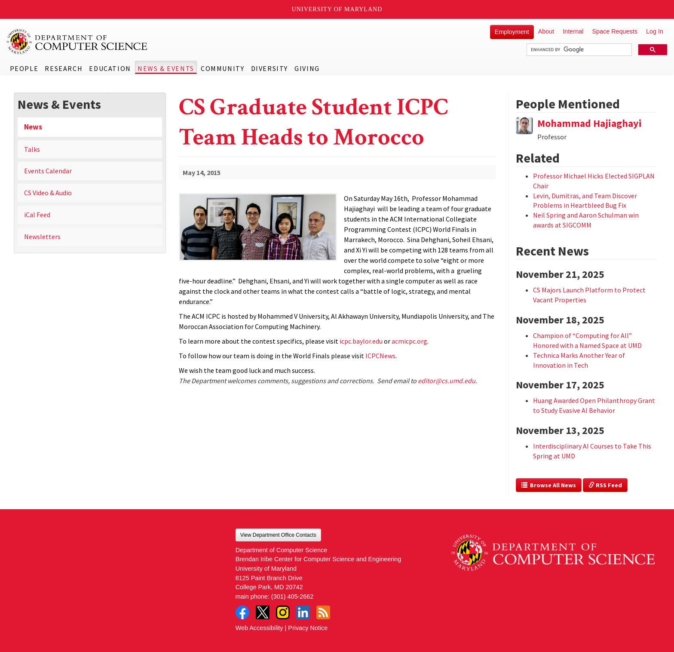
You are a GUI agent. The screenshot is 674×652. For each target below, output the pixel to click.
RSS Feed (605, 485)
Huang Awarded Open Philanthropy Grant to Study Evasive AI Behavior (594, 405)
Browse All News (548, 485)
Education (110, 68)
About (546, 31)
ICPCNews (380, 355)
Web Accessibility (259, 627)
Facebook (242, 612)
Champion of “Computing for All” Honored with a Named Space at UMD (587, 340)
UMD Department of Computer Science (77, 41)
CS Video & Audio (48, 192)
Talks (32, 149)
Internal (573, 31)
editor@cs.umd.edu (446, 380)
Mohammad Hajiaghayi (589, 123)
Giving (307, 68)
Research (64, 68)
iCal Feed (37, 214)
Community (222, 68)
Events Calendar (48, 170)
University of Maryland (337, 9)
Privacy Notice (308, 627)
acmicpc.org (409, 341)
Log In (654, 31)
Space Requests (614, 31)
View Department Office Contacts (278, 535)
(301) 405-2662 (292, 596)
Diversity (269, 68)
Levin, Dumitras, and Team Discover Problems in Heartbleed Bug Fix (585, 200)
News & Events (166, 68)
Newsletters (42, 236)
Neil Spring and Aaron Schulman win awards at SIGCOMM (586, 220)
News (33, 127)
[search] (578, 50)
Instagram (283, 612)
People (24, 68)
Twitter (263, 612)
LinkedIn (303, 612)
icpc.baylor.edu (361, 341)
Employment (512, 31)
